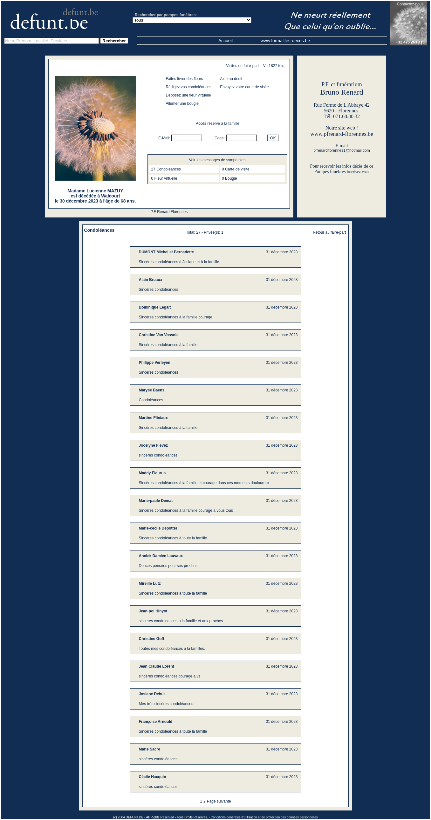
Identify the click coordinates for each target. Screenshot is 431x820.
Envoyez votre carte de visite (244, 87)
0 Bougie (229, 178)
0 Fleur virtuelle (164, 178)
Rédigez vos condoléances (188, 87)
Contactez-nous (410, 4)
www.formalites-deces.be (285, 40)
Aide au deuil (231, 79)
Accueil (225, 40)
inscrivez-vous (358, 172)
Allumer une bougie (182, 103)
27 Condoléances (166, 169)
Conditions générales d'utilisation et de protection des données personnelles (264, 817)
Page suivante (219, 801)
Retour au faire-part (329, 232)
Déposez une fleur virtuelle (188, 95)
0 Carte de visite (236, 169)
